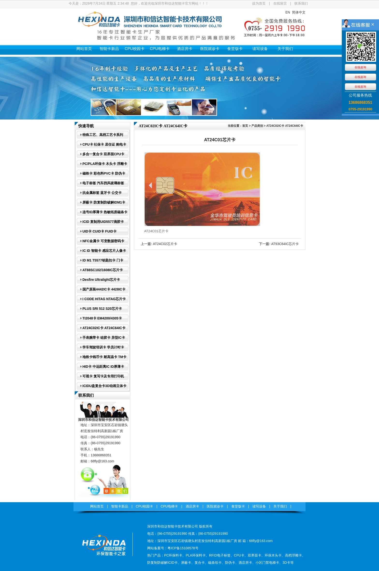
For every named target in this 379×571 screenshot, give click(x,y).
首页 (245, 125)
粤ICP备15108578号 (183, 548)
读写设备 (260, 49)
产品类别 (257, 125)
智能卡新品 (109, 49)
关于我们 (285, 49)
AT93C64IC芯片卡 (285, 244)
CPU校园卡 (135, 49)
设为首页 (259, 3)
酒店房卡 (184, 49)
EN (287, 12)
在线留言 (280, 3)
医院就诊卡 (209, 49)
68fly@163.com (102, 461)
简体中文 (299, 12)
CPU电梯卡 (160, 49)
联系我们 (301, 3)
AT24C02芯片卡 (165, 244)
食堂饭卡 (235, 49)
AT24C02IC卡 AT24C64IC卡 (284, 125)
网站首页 (84, 49)
